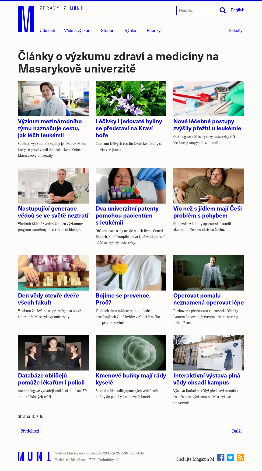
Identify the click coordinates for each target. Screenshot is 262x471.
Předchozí (30, 431)
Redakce (61, 460)
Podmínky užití (110, 460)
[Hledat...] (201, 10)
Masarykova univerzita (84, 453)
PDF (92, 460)
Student (108, 30)
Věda (78, 30)
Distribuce (79, 460)
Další (237, 431)
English (237, 10)
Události (47, 30)
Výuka (130, 30)
